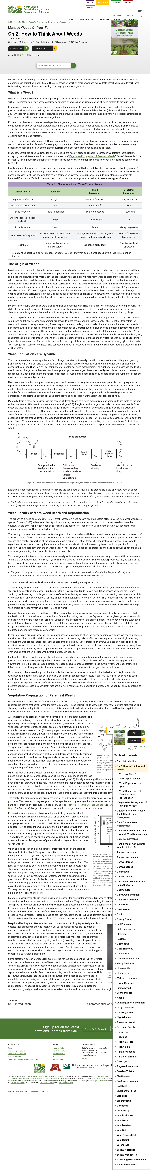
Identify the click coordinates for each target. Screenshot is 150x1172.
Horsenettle (123, 968)
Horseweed (123, 973)
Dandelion (122, 904)
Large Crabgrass (126, 1007)
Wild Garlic (122, 1120)
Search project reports (16, 1051)
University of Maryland (104, 1076)
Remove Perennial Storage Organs (85, 804)
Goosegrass (123, 953)
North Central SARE (60, 1051)
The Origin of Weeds (129, 778)
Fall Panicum (124, 924)
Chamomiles (123, 889)
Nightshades (124, 1017)
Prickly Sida (123, 1046)
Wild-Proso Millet (126, 1135)
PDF (134, 733)
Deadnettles (123, 909)
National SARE (58, 1048)
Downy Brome (124, 919)
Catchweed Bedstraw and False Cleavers (131, 883)
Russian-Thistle (125, 1071)
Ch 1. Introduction (126, 761)
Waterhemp (123, 1110)
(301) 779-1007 (23, 54)
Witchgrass (123, 1144)
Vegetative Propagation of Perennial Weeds (132, 804)
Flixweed (122, 934)
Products (17, 22)
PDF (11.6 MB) (16, 48)
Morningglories (125, 1012)
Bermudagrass (125, 866)
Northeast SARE (59, 1054)
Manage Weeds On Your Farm (33, 22)
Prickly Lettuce (125, 1041)
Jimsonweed (124, 988)
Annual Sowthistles (127, 857)
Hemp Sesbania (125, 963)
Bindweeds (123, 871)
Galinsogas (123, 943)
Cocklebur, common (128, 899)
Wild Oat (121, 1130)
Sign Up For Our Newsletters (97, 1029)
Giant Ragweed (125, 948)
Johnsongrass (124, 992)
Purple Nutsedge (126, 1051)
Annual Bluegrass (126, 852)
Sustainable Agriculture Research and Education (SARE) (45, 1076)
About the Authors (127, 1164)
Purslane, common (127, 1056)
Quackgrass (123, 1061)
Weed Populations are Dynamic (130, 784)
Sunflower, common (128, 1081)
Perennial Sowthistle (128, 1027)
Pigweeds (122, 1032)
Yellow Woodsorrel (127, 1154)
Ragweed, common (127, 1066)
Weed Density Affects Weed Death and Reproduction (130, 794)
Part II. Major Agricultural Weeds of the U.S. (131, 845)
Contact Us (86, 1058)
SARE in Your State (133, 13)
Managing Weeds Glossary (131, 1159)
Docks (120, 914)
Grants (72, 13)
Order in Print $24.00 (42, 48)
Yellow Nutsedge (126, 1149)
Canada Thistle (125, 876)
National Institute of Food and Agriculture (46, 1078)
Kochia (120, 997)
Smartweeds (124, 1100)
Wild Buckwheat (125, 1115)
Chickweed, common (128, 894)
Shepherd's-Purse (126, 1090)
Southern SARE (58, 1056)
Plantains (122, 1036)
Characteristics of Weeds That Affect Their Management (131, 814)
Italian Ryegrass (125, 983)
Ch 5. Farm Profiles (127, 838)
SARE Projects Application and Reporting (23, 1059)
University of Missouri (17, 1083)
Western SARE (58, 1059)
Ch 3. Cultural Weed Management (127, 824)
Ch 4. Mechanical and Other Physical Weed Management (132, 832)
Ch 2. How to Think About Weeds (131, 767)
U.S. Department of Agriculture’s (21, 1078)
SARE (10, 22)
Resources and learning (17, 1054)
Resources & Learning (109, 13)
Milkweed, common (127, 978)
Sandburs (122, 1086)
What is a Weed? (127, 774)
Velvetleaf (122, 1105)
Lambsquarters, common (131, 1002)
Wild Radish (123, 1139)
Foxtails (121, 938)
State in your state (15, 1056)
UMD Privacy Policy (65, 1083)
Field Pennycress (126, 929)
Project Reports (87, 13)
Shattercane (123, 1076)
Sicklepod (122, 1095)
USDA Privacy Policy (46, 1083)
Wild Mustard (124, 1125)
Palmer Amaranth (126, 1022)
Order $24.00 (134, 740)
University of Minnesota (97, 1081)
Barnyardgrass (125, 861)
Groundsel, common (128, 958)
